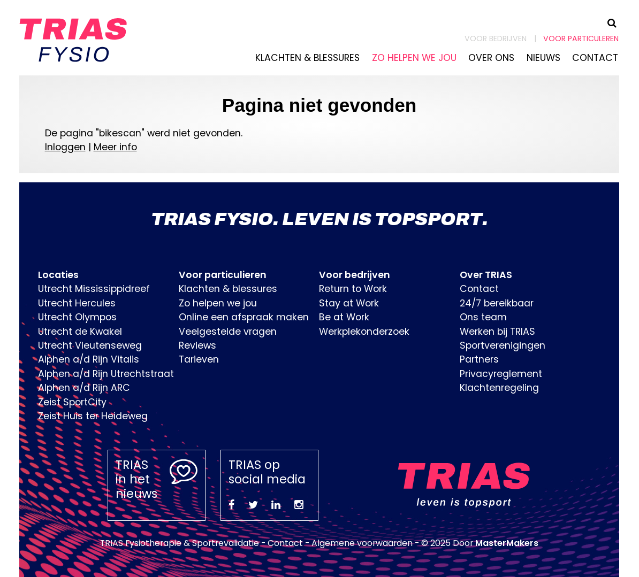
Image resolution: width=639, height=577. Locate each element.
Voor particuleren (581, 38)
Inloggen (65, 147)
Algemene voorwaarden (362, 543)
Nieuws (543, 57)
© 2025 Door (479, 543)
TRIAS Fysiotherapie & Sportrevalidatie (179, 543)
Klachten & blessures (307, 57)
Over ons (491, 57)
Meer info (115, 147)
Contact (595, 57)
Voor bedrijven (496, 38)
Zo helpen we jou (414, 57)
